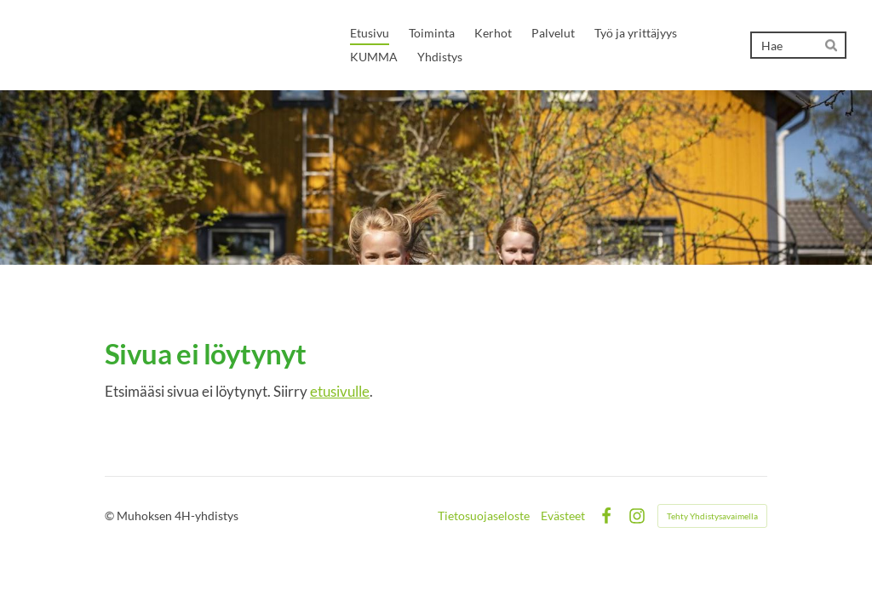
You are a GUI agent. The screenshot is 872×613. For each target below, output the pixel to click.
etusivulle (340, 391)
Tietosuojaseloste (484, 516)
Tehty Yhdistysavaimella (712, 516)
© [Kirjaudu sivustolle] (111, 515)
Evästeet (563, 516)
